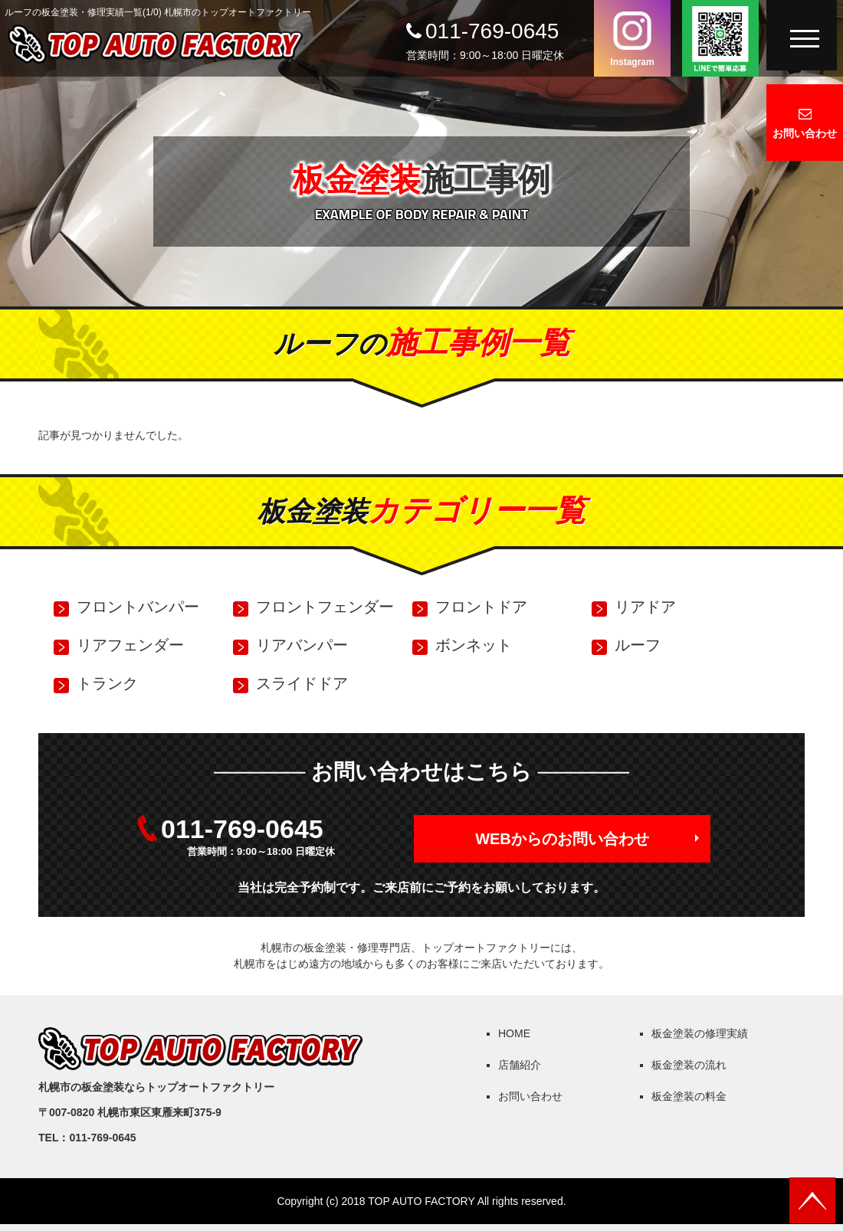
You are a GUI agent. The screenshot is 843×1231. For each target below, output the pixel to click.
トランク (107, 683)
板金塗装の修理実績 (699, 1033)
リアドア (645, 606)
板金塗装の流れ (689, 1065)
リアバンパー (302, 645)
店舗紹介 (519, 1065)
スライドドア (302, 683)
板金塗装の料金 (689, 1096)
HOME (514, 1033)
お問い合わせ (804, 133)
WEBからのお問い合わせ (562, 838)
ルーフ (638, 645)
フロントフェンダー (325, 606)
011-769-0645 (492, 31)
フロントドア (481, 606)
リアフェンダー (130, 645)
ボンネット (473, 645)
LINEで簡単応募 (720, 38)
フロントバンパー (138, 606)
